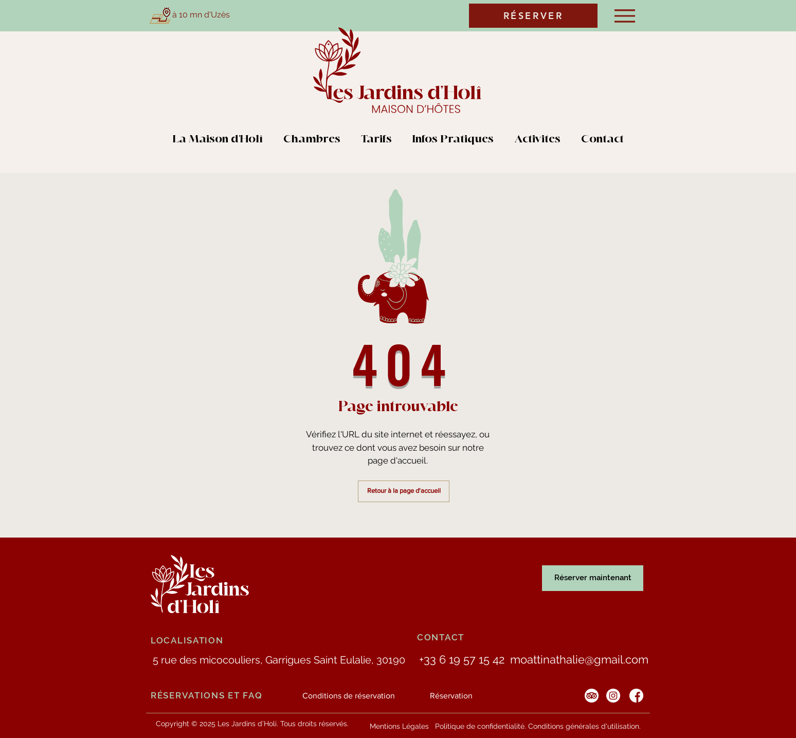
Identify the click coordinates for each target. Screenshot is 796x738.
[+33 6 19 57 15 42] (461, 660)
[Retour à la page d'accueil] (403, 491)
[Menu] (624, 15)
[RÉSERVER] (533, 16)
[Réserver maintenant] (592, 578)
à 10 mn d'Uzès (201, 15)
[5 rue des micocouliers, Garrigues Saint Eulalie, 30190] (278, 660)
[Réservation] (451, 696)
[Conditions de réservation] (348, 696)
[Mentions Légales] (399, 726)
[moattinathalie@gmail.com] (579, 660)
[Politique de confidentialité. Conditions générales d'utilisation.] (538, 726)
